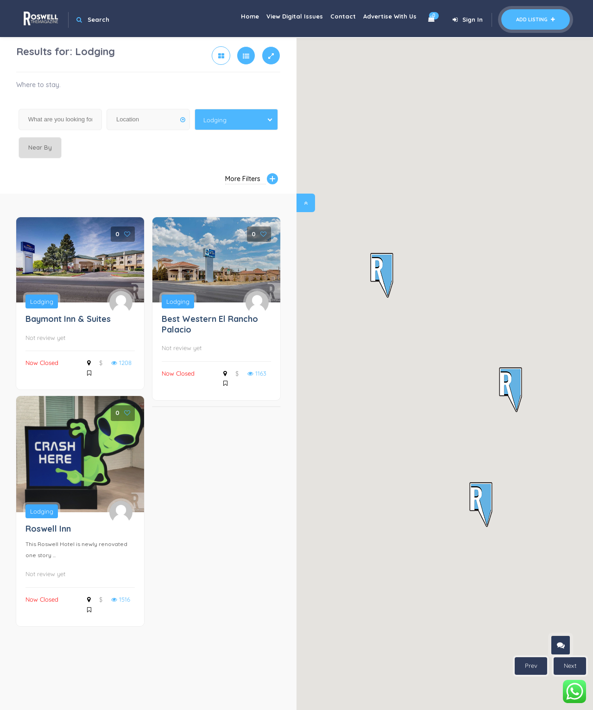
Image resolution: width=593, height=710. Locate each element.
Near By (40, 147)
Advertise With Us (387, 18)
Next (570, 665)
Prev (531, 665)
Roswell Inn (48, 528)
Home (234, 18)
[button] (381, 275)
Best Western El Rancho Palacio (210, 324)
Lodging (41, 301)
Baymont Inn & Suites (68, 319)
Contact (336, 18)
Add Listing (535, 19)
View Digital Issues (283, 18)
